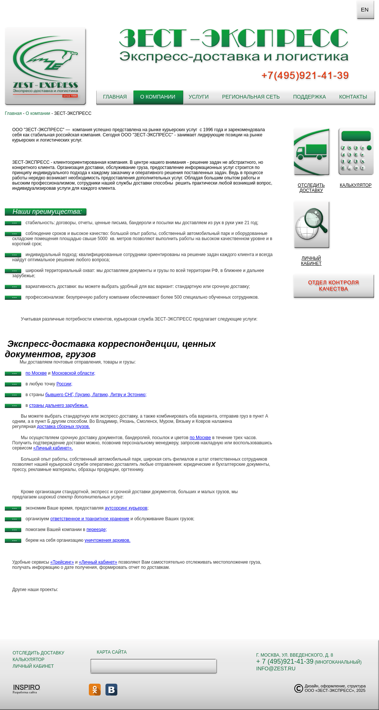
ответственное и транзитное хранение (89, 518)
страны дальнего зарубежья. (58, 405)
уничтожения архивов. (108, 540)
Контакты (353, 97)
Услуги (199, 97)
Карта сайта (112, 652)
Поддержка (309, 97)
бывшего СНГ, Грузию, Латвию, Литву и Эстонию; (96, 394)
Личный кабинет (33, 666)
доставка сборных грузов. (63, 426)
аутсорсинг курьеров (126, 508)
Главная (115, 97)
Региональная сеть (251, 97)
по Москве (36, 373)
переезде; (97, 529)
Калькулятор (28, 659)
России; (64, 383)
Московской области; (73, 373)
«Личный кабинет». (53, 448)
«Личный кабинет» (98, 562)
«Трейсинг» (62, 562)
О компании (157, 97)
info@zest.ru (275, 668)
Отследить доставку (38, 653)
